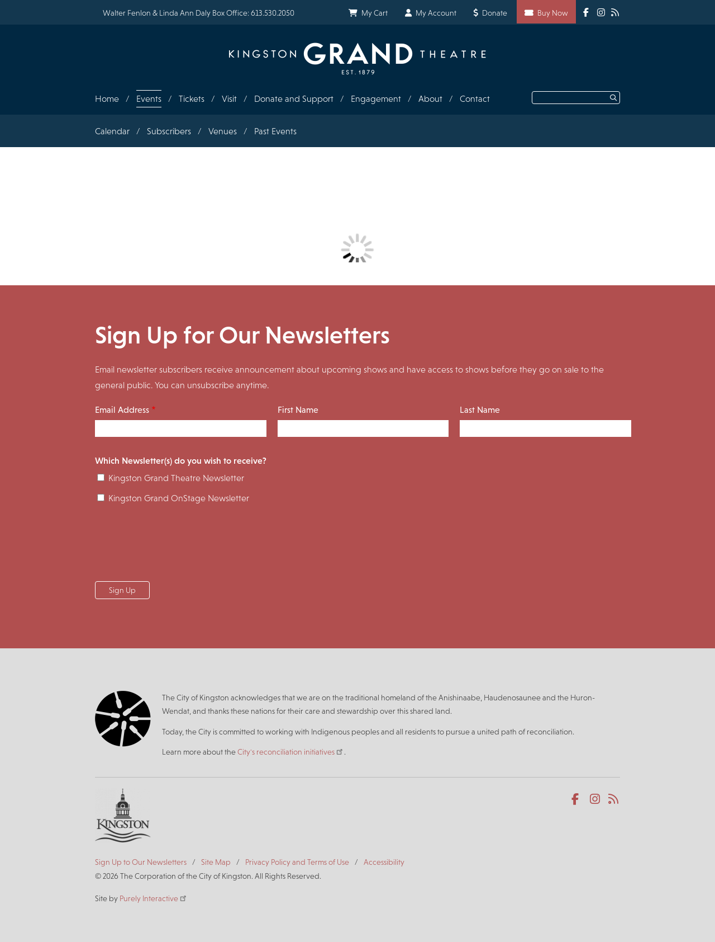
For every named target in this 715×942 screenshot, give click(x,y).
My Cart (374, 12)
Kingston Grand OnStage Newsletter (178, 498)
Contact (475, 98)
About (430, 98)
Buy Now (552, 12)
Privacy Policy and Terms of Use (297, 862)
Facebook (577, 799)
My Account (436, 12)
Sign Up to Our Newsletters (141, 862)
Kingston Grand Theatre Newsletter (176, 478)
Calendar (112, 131)
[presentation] (180, 546)
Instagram (596, 799)
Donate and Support (293, 98)
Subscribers (169, 131)
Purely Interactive (154, 898)
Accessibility (384, 862)
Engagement (376, 98)
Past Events (275, 131)
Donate (494, 12)
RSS (614, 799)
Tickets (191, 98)
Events (148, 98)
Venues (222, 131)
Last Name (480, 410)
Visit (229, 98)
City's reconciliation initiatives (290, 751)
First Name (298, 410)
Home (107, 98)
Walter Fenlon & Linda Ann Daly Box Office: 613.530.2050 (198, 12)
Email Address (122, 410)
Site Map (216, 862)
